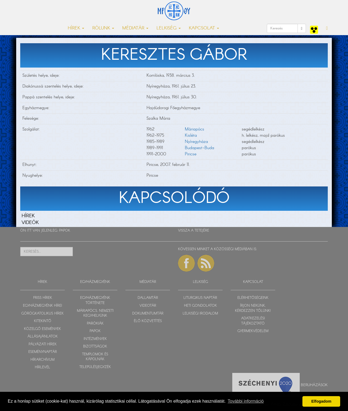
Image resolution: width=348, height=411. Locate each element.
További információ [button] (246, 401)
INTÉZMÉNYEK (95, 339)
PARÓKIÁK (95, 323)
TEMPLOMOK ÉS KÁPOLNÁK (95, 357)
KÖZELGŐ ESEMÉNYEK (42, 329)
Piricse (190, 154)
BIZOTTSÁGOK (95, 346)
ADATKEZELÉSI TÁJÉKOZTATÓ (253, 321)
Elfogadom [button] (321, 401)
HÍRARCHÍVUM (42, 359)
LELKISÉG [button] (168, 28)
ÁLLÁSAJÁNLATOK (43, 336)
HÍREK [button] (76, 28)
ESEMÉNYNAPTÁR (42, 352)
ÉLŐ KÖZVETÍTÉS (148, 321)
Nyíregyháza (196, 142)
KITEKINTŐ (42, 321)
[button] (327, 28)
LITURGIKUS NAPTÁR (200, 297)
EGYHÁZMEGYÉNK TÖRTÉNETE (95, 300)
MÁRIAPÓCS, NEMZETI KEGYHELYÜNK (95, 313)
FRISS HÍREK (42, 297)
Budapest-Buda (199, 148)
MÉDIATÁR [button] (135, 28)
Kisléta (191, 135)
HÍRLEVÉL (42, 367)
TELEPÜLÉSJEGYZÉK (95, 367)
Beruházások (314, 385)
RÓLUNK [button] (103, 28)
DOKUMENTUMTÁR (147, 313)
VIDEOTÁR (147, 305)
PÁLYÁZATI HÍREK (43, 344)
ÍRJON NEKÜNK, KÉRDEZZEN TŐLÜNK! (253, 308)
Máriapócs (194, 129)
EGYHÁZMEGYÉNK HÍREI (42, 305)
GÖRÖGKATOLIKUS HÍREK (42, 313)
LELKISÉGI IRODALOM (200, 313)
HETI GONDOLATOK (200, 305)
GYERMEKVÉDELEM (252, 331)
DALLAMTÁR (148, 297)
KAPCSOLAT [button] (204, 28)
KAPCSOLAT (253, 282)
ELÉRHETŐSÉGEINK (252, 297)
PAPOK (64, 230)
